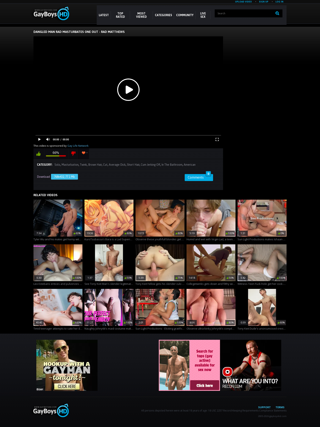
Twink (83, 164)
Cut (105, 164)
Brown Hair (95, 164)
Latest (104, 15)
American (190, 164)
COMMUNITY (184, 15)
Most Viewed (141, 15)
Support (264, 407)
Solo (57, 164)
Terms (280, 407)
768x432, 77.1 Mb (64, 176)
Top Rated (120, 15)
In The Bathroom (171, 164)
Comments (199, 176)
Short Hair (133, 164)
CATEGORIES (163, 15)
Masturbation (70, 164)
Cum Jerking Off (150, 164)
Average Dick (117, 164)
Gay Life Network (78, 146)
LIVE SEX (203, 15)
